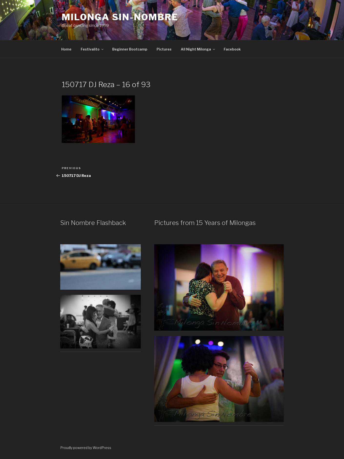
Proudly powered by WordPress (85, 448)
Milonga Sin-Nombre (120, 17)
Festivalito (92, 49)
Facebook (232, 49)
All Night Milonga (198, 49)
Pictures (164, 49)
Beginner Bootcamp (129, 49)
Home (66, 49)
